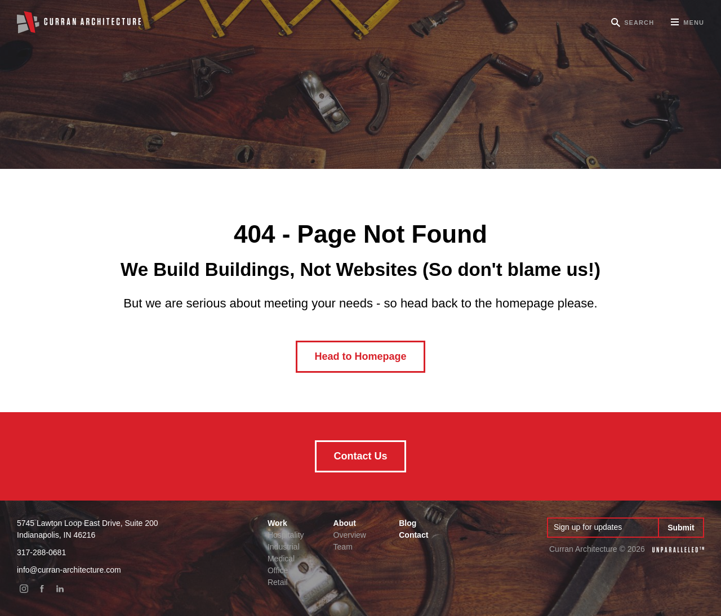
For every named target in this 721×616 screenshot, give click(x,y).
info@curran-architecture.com (69, 569)
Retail (278, 582)
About (344, 523)
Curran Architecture (79, 22)
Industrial (284, 546)
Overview (349, 534)
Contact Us (360, 456)
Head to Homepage (360, 356)
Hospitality (286, 534)
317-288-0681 (41, 552)
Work (277, 523)
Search (639, 22)
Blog (407, 523)
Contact (413, 534)
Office (278, 570)
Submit (680, 527)
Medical (281, 558)
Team (343, 546)
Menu (687, 26)
